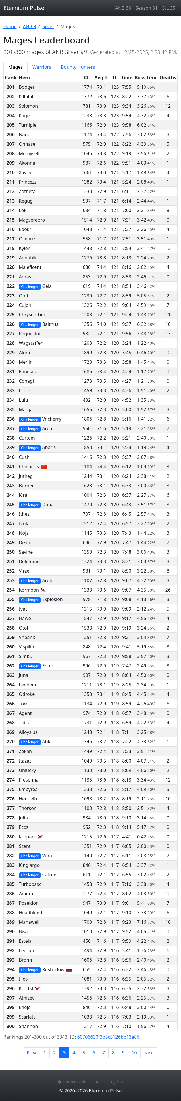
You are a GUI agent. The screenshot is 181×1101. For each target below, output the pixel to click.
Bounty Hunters (78, 67)
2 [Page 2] (54, 1053)
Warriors (41, 67)
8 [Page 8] (113, 1053)
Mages (15, 67)
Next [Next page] (149, 1053)
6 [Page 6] (94, 1053)
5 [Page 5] (84, 1053)
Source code (72, 1082)
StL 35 (168, 8)
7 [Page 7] (103, 1053)
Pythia (117, 1082)
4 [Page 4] (74, 1053)
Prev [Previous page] (31, 1053)
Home (10, 26)
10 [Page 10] (134, 1053)
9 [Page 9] (123, 1053)
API (99, 1082)
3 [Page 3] (66, 1052)
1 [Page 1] (44, 1053)
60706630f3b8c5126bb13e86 (108, 1037)
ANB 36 (123, 8)
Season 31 (146, 8)
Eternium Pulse (23, 8)
